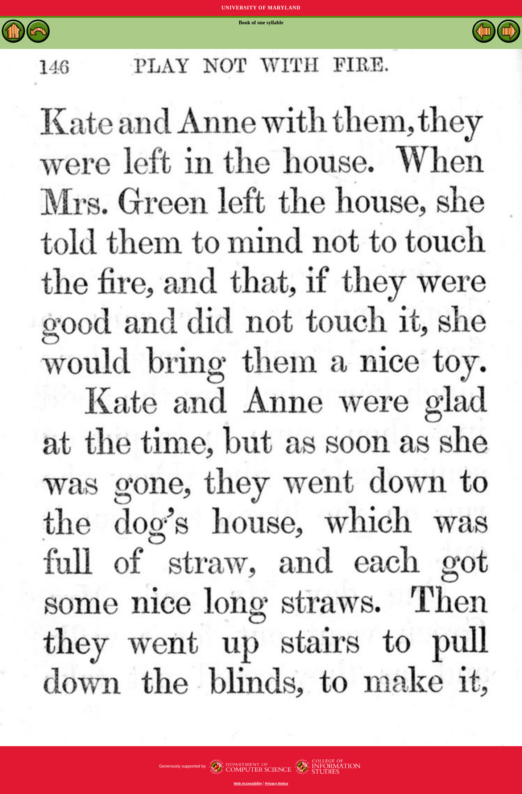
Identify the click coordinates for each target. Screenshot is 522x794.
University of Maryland (261, 8)
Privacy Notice (276, 783)
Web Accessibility (248, 783)
